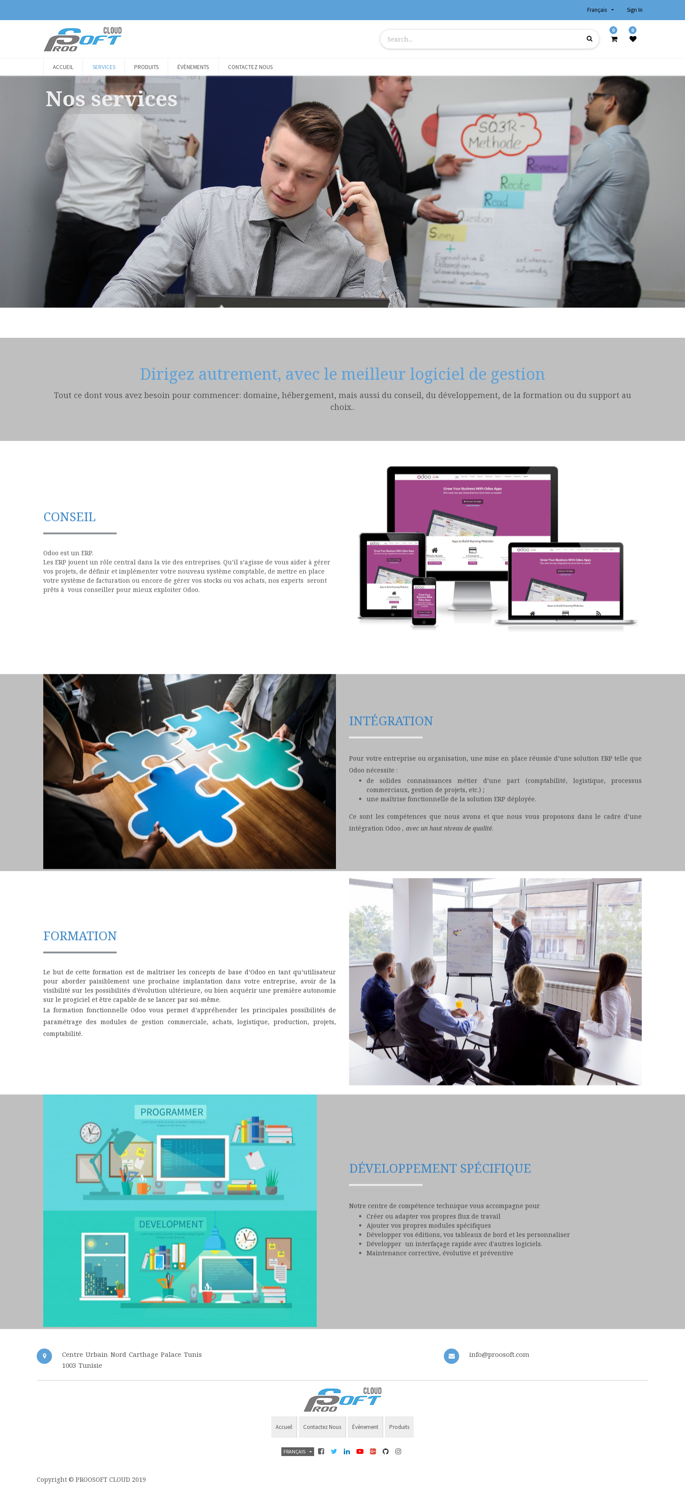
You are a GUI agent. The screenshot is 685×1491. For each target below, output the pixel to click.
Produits (399, 1427)
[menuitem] (63, 67)
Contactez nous (322, 1427)
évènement (365, 1427)
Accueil (284, 1427)
